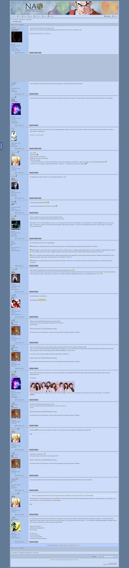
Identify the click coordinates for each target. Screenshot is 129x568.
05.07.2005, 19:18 (19, 541)
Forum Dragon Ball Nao (64, 8)
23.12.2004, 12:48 (19, 198)
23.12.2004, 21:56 (19, 212)
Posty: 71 (13, 208)
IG (45, 33)
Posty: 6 (13, 486)
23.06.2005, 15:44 (19, 425)
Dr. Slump (76, 559)
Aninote (64, 559)
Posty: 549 (13, 340)
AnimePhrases (70, 559)
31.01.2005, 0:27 (19, 265)
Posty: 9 (13, 89)
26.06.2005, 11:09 (19, 475)
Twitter (48, 33)
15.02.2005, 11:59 (19, 291)
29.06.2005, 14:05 (19, 490)
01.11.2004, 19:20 (19, 93)
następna (22, 24)
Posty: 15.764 (14, 48)
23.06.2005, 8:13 (19, 368)
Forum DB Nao (14, 552)
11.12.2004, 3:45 (19, 125)
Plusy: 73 (13, 47)
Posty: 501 (13, 170)
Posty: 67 (13, 144)
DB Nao (52, 559)
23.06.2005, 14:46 (19, 399)
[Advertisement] (64, 67)
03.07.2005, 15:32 (19, 514)
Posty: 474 (13, 536)
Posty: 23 (13, 249)
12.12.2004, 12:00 (19, 148)
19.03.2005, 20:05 (19, 316)
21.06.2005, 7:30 (19, 342)
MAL (44, 33)
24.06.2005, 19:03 (19, 449)
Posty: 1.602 (14, 121)
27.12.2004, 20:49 (19, 238)
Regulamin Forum (33, 33)
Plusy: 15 (13, 119)
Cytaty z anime (39, 33)
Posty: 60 (13, 312)
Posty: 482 (13, 234)
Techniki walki (17, 21)
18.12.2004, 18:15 (19, 172)
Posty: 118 (13, 194)
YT (50, 33)
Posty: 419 (13, 287)
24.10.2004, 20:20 (19, 52)
